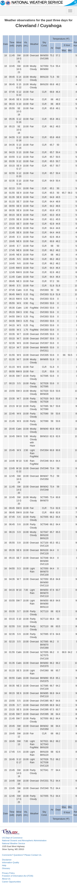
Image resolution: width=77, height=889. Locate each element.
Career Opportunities (11, 882)
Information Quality (10, 862)
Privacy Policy (8, 873)
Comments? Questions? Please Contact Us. (22, 855)
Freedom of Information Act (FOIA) (17, 876)
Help (4, 865)
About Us (6, 879)
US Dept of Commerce (12, 838)
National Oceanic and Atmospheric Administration (24, 840)
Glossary (6, 868)
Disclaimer (6, 860)
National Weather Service (13, 843)
